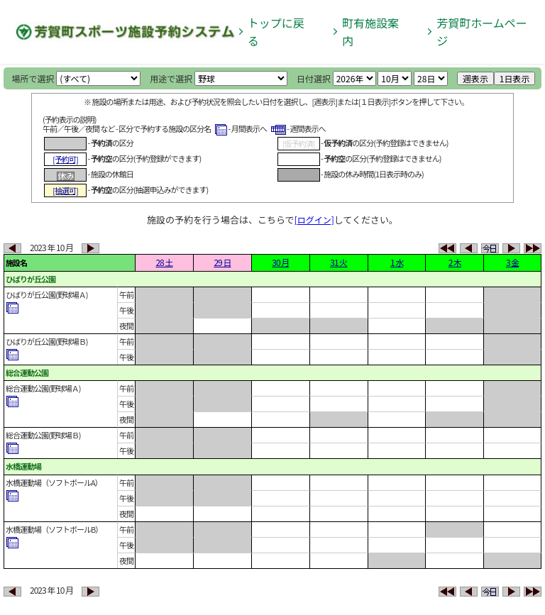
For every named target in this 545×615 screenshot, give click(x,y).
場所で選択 (33, 78)
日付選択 (314, 78)
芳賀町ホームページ (481, 31)
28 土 (163, 262)
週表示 (475, 78)
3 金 (512, 262)
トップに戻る (276, 31)
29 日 (222, 262)
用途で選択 (171, 78)
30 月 (280, 262)
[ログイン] (314, 220)
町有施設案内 (370, 31)
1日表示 (515, 78)
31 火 (338, 262)
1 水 (396, 262)
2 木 (454, 262)
